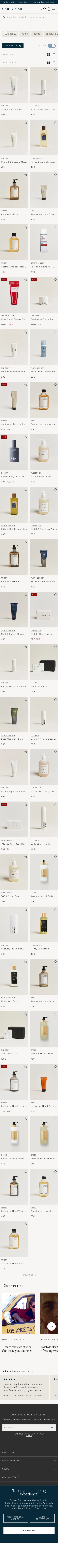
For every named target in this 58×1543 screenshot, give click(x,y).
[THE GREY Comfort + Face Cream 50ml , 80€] (44, 721)
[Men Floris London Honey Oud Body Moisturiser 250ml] (14, 977)
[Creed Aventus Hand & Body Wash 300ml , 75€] (44, 1035)
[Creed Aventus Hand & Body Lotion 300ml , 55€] (44, 878)
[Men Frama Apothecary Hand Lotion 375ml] (44, 977)
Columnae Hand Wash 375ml (12, 1211)
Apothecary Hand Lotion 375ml (43, 1001)
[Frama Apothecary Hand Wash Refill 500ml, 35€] (44, 406)
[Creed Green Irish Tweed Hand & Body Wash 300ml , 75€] (44, 1140)
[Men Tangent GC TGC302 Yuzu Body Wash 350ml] (44, 505)
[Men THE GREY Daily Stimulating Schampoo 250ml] (44, 819)
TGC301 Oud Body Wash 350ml (43, 791)
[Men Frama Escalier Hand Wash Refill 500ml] (44, 1187)
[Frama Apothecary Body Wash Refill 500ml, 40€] (14, 248)
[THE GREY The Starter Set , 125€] (14, 1035)
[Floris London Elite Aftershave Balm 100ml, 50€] (14, 721)
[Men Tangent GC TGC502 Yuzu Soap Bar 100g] (14, 819)
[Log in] (41, 9)
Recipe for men (38, 263)
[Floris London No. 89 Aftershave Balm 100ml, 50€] (44, 563)
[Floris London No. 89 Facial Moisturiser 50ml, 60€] (44, 353)
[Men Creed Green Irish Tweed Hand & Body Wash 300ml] (44, 1134)
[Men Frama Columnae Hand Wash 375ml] (14, 1187)
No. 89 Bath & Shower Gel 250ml (42, 162)
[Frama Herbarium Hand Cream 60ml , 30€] (44, 1088)
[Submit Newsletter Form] (52, 1427)
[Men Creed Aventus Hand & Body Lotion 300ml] (44, 872)
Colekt (4, 473)
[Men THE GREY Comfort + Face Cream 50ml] (44, 714)
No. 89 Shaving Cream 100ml (12, 634)
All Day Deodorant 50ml (13, 686)
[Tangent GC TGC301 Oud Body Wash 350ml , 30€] (44, 773)
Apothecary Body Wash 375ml (9, 214)
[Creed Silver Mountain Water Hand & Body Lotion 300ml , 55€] (14, 1140)
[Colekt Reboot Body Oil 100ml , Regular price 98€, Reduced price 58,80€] (14, 458)
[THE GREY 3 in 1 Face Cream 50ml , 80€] (44, 91)
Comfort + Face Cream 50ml (42, 739)
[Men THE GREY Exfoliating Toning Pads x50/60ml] (44, 295)
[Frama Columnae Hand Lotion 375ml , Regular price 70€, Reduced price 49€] (14, 1088)
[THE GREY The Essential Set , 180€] (44, 668)
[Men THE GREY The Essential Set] (44, 662)
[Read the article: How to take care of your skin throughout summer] (18, 1326)
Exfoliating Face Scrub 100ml (13, 791)
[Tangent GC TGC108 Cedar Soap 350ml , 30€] (44, 458)
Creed (34, 893)
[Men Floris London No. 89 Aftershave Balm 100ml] (44, 557)
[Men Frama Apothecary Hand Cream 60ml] (44, 190)
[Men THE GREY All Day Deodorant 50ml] (14, 662)
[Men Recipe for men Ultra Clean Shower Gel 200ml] (14, 295)
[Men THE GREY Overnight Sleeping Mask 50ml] (14, 137)
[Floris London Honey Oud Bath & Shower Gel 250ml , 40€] (44, 931)
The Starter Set (9, 1053)
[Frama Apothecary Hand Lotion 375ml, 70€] (44, 983)
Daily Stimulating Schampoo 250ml (40, 844)
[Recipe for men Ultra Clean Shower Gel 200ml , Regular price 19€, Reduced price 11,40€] (14, 301)
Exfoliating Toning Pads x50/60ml (43, 319)
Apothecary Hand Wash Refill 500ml (43, 424)
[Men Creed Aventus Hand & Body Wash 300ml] (44, 1029)
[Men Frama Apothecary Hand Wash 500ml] (14, 557)
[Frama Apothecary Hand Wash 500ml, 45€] (14, 563)
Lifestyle (6, 26)
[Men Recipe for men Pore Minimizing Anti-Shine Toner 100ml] (44, 242)
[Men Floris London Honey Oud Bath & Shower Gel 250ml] (44, 924)
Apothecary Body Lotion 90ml (13, 424)
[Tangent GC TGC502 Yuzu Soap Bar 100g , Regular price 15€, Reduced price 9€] (14, 826)
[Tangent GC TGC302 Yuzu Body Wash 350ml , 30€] (44, 511)
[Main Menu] (53, 9)
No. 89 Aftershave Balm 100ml (43, 581)
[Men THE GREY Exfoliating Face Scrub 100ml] (14, 767)
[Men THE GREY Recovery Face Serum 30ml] (14, 924)
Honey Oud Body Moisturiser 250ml (10, 1001)
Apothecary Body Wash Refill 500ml (13, 266)
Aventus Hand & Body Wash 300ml (42, 1053)
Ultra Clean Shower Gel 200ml (13, 319)
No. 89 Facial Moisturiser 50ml (44, 371)
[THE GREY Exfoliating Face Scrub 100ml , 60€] (14, 773)
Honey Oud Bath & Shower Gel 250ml (40, 948)
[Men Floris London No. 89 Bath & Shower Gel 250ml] (44, 137)
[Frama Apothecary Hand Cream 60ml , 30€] (44, 196)
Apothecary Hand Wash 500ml (10, 581)
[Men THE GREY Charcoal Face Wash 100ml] (14, 85)
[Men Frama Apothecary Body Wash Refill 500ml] (14, 242)
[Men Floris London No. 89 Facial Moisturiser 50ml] (44, 347)
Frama (4, 211)
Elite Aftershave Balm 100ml (12, 739)
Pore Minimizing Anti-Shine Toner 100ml (42, 266)
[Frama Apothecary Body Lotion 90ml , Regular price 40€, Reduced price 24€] (14, 406)
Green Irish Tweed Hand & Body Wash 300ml (43, 1158)
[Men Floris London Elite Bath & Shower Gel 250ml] (14, 505)
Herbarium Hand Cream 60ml (43, 1106)
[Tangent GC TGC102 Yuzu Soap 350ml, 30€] (14, 878)
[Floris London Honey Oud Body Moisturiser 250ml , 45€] (14, 983)
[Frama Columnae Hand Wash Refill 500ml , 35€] (14, 1245)
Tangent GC (36, 473)
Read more (40, 1508)
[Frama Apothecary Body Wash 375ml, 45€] (14, 196)
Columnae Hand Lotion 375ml (13, 1106)
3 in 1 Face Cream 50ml (43, 109)
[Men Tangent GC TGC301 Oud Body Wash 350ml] (44, 767)
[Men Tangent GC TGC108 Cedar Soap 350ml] (44, 452)
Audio (25, 34)
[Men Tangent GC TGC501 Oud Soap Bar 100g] (44, 609)
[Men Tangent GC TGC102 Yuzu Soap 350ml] (14, 872)
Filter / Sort (13, 46)
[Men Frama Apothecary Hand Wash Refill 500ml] (44, 400)
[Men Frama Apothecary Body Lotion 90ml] (14, 400)
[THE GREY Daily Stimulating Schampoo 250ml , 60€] (44, 826)
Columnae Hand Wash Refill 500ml (12, 1263)
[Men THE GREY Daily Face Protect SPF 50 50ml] (14, 347)
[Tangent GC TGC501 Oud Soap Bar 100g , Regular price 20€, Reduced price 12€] (44, 616)
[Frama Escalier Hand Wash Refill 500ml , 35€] (44, 1193)
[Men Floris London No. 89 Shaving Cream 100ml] (14, 609)
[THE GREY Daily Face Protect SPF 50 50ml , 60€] (14, 353)
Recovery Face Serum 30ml (12, 948)
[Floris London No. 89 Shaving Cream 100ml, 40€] (14, 616)
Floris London (37, 158)
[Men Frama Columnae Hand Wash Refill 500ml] (14, 1239)
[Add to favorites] (25, 70)
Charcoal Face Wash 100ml (11, 109)
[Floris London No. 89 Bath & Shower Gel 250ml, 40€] (44, 144)
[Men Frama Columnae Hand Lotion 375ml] (14, 1082)
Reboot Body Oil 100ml (13, 476)
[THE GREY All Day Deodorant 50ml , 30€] (14, 668)
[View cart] (49, 9)
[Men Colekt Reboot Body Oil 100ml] (14, 452)
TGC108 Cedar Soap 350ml (41, 476)
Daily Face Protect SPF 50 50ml (13, 371)
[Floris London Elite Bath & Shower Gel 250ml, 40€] (14, 511)
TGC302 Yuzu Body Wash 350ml (43, 529)
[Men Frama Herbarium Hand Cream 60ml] (44, 1082)
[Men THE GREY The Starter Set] (14, 1029)
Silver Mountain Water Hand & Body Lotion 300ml (12, 1158)
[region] (29, 1387)
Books (37, 34)
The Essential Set (40, 686)
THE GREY (5, 106)
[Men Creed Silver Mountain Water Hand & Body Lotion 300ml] (14, 1134)
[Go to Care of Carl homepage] (13, 9)
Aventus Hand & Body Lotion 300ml (42, 896)
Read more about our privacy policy (29, 1435)
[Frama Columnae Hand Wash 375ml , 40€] (14, 1193)
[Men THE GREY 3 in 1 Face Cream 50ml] (44, 85)
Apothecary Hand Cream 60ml (43, 214)
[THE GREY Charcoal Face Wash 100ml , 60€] (14, 91)
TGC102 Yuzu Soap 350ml (10, 896)
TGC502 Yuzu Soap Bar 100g (13, 844)
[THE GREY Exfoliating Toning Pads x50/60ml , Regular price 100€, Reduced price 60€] (44, 301)
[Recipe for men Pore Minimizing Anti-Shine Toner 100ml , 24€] (44, 248)
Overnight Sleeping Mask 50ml (13, 162)
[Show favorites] (44, 8)
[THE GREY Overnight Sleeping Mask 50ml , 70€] (14, 144)
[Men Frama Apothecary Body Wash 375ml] (14, 190)
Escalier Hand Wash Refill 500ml (41, 1211)
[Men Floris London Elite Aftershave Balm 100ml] (14, 714)
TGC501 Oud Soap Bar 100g (42, 634)
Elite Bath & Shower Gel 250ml (13, 529)
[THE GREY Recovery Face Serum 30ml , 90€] (14, 931)
